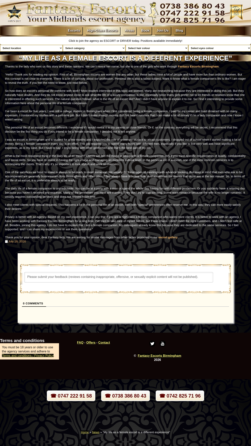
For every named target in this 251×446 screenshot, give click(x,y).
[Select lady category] (94, 48)
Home (85, 432)
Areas (129, 30)
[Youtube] (162, 343)
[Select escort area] (31, 48)
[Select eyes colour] (219, 48)
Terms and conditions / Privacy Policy (28, 355)
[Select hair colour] (157, 48)
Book (145, 30)
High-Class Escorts (102, 30)
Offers (90, 342)
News (96, 432)
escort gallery (168, 237)
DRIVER (126, 40)
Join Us (162, 30)
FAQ (80, 342)
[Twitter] (152, 343)
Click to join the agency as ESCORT (93, 40)
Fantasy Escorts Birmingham (198, 66)
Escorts (74, 30)
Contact (104, 342)
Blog (179, 30)
